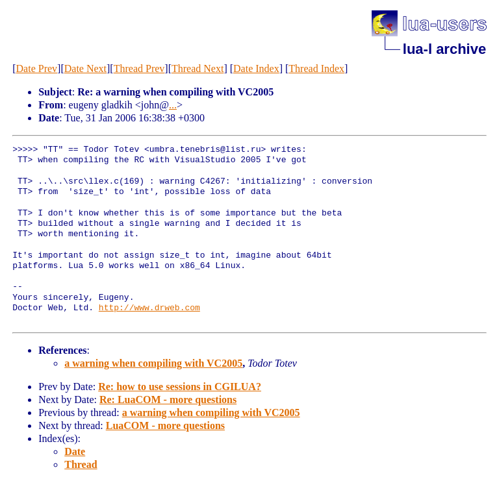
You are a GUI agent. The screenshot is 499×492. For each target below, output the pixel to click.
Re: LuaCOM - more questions (168, 399)
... (173, 104)
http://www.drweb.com (149, 308)
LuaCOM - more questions (165, 425)
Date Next (85, 68)
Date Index (256, 68)
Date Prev (37, 68)
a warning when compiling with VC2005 (153, 363)
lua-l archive (444, 49)
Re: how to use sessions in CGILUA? (179, 386)
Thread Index (316, 68)
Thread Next (198, 68)
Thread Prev (139, 68)
